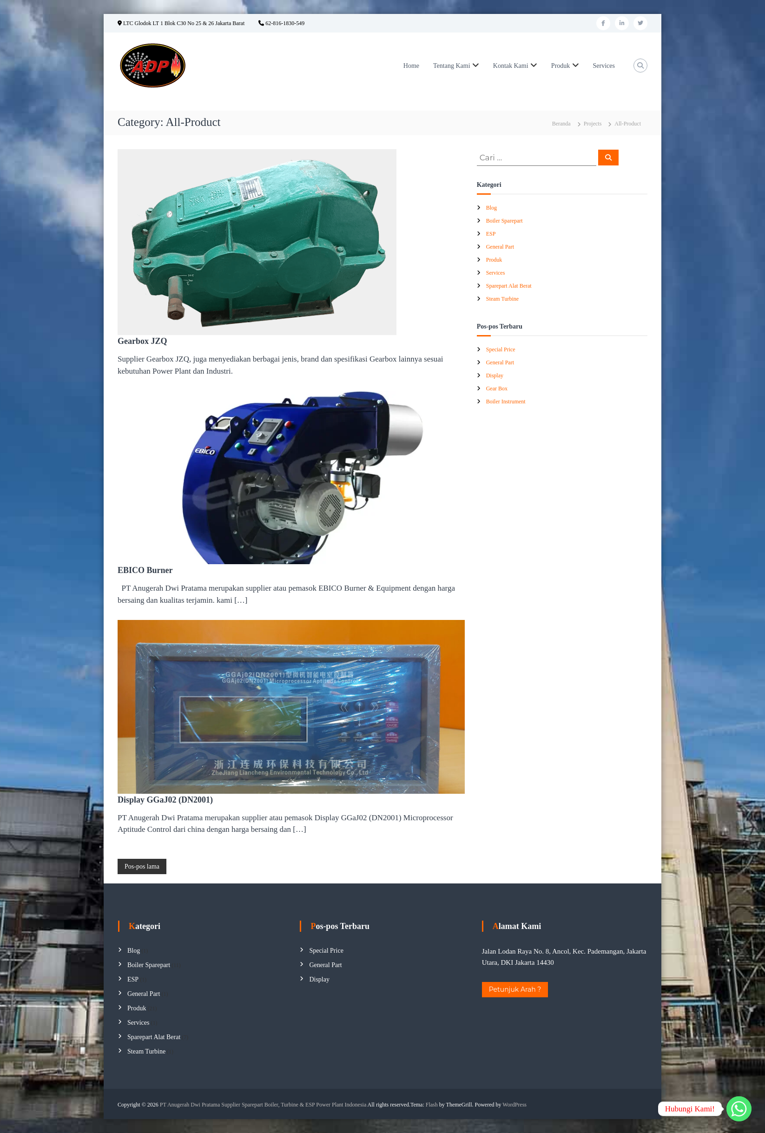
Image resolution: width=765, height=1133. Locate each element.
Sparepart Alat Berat (509, 286)
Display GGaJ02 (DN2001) (165, 799)
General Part (500, 247)
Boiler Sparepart (504, 220)
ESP (491, 234)
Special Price (500, 349)
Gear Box (497, 388)
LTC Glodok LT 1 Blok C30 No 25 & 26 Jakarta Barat (181, 23)
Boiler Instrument (506, 401)
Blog (491, 207)
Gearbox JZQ (142, 341)
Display (494, 375)
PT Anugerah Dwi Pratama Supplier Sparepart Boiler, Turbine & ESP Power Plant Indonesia (263, 1104)
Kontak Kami (510, 65)
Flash (432, 1104)
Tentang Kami (451, 65)
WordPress (514, 1104)
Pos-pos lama (142, 866)
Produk (560, 65)
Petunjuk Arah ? (515, 989)
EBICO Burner (145, 570)
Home (411, 65)
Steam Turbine (502, 299)
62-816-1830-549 (281, 23)
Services (604, 65)
